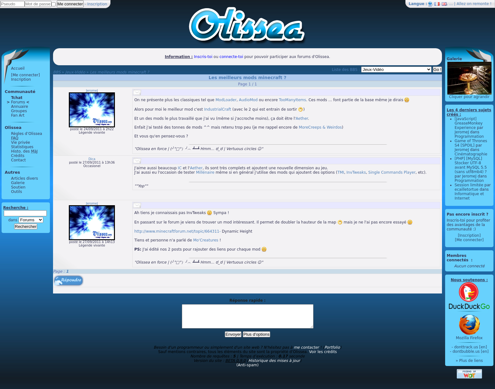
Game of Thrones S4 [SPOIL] (471, 143)
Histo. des (24, 151)
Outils (16, 191)
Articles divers (24, 178)
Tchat (16, 98)
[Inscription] (469, 235)
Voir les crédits (323, 356)
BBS (57, 72)
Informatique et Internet (469, 196)
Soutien (18, 187)
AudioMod (248, 100)
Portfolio (332, 352)
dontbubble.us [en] (470, 351)
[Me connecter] (25, 75)
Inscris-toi (203, 57)
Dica (91, 159)
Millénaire (205, 172)
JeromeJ (92, 90)
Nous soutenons (468, 280)
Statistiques (22, 147)
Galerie (18, 183)
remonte (481, 4)
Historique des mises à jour (274, 365)
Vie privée (20, 142)
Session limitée (469, 185)
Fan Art (17, 115)
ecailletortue (466, 189)
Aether (302, 118)
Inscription (97, 4)
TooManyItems (292, 100)
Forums (18, 102)
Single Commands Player (392, 172)
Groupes (19, 111)
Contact (18, 160)
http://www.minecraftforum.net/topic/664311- (177, 231)
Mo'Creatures (205, 240)
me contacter (306, 352)
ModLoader (226, 100)
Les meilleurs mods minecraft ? (119, 72)
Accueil (18, 68)
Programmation (469, 136)
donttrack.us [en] (470, 347)
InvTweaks (356, 172)
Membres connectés (458, 257)
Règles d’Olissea (26, 133)
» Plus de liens (469, 360)
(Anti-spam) (247, 370)
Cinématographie (471, 154)
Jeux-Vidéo (75, 72)
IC (180, 168)
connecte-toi (231, 57)
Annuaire (19, 106)
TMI (340, 172)
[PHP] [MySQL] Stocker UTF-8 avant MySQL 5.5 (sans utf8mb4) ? (471, 165)
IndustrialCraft (217, 109)
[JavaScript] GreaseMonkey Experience (469, 123)
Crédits (17, 156)
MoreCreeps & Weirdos (320, 127)
